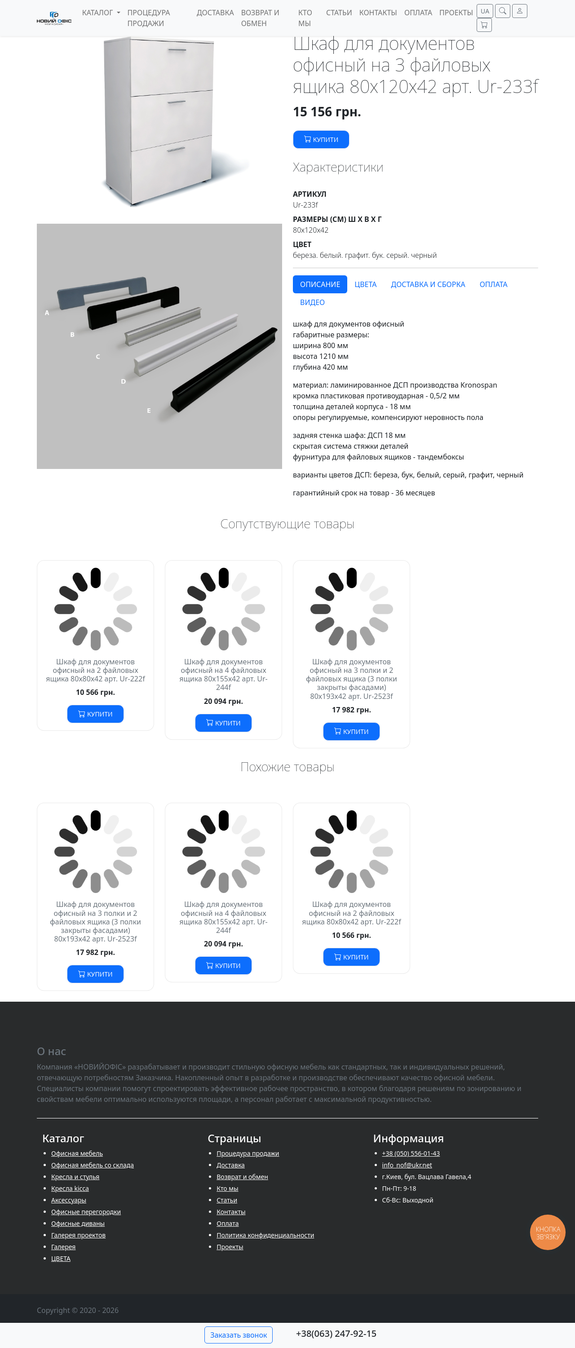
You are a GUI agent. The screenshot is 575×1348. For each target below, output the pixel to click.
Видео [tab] (312, 302)
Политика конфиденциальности (265, 1235)
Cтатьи (227, 1200)
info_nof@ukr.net (407, 1165)
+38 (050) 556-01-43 (411, 1153)
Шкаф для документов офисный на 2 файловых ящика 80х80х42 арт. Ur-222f (95, 670)
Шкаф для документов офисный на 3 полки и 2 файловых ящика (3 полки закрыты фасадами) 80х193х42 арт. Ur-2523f (351, 679)
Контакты (231, 1211)
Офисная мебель (77, 1153)
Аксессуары (68, 1200)
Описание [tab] (320, 284)
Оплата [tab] (494, 284)
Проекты (230, 1246)
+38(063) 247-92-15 (336, 1333)
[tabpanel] (415, 408)
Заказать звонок (238, 1335)
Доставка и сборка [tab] (428, 284)
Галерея (63, 1246)
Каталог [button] (98, 13)
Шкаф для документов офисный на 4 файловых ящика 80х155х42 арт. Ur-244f (223, 675)
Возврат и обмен (242, 1176)
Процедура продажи (248, 1153)
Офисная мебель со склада (92, 1165)
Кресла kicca (70, 1188)
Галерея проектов (78, 1235)
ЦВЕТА (61, 1258)
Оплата (228, 1223)
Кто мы (227, 1188)
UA (485, 11)
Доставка (231, 1165)
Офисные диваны (78, 1223)
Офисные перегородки (86, 1211)
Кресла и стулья (75, 1176)
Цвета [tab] (365, 284)
